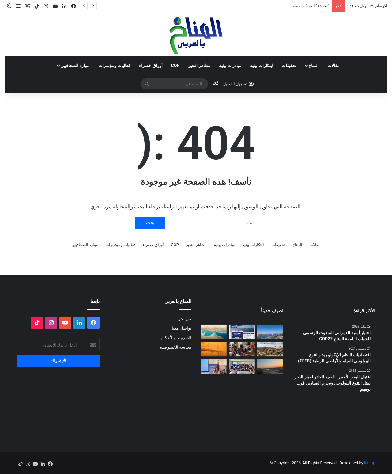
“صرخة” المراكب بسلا (310, 6)
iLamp (369, 463)
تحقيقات (289, 65)
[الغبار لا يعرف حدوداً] (214, 349)
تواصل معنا (181, 328)
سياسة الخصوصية (175, 347)
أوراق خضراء (150, 65)
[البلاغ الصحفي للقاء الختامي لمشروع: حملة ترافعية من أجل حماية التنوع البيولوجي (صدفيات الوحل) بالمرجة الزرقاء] (242, 366)
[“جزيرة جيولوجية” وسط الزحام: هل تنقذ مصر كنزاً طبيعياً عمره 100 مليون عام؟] (270, 349)
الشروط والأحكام (176, 337)
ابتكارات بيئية (261, 65)
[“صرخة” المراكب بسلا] (270, 332)
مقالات (333, 65)
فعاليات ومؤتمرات (114, 65)
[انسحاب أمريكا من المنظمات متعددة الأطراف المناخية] (242, 349)
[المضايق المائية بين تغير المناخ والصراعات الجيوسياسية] (214, 332)
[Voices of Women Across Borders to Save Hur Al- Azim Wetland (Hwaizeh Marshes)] (270, 366)
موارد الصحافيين (74, 65)
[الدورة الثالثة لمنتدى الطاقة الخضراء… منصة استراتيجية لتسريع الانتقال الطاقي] (242, 332)
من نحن (184, 318)
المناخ (313, 65)
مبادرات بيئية (230, 65)
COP (175, 65)
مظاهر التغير (199, 65)
